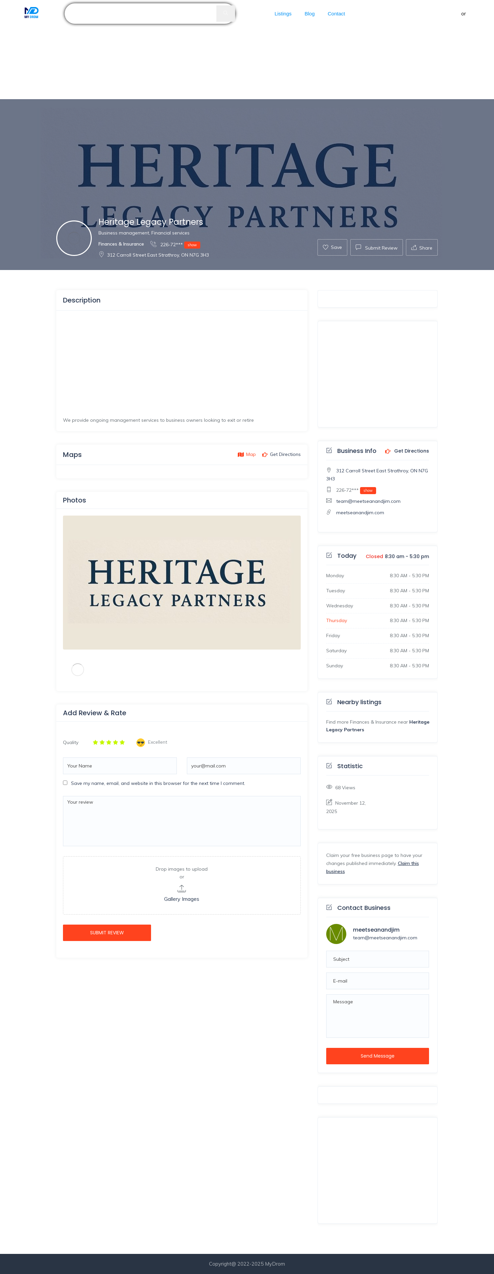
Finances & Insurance (121, 244)
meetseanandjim (376, 930)
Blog (309, 13)
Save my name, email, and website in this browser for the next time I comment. (158, 783)
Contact (336, 13)
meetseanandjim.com (360, 513)
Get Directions (407, 451)
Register (477, 13)
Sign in (452, 13)
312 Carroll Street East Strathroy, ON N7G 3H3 (153, 255)
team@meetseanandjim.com (368, 501)
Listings (283, 13)
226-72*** (175, 244)
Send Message (378, 1056)
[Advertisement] (201, 49)
